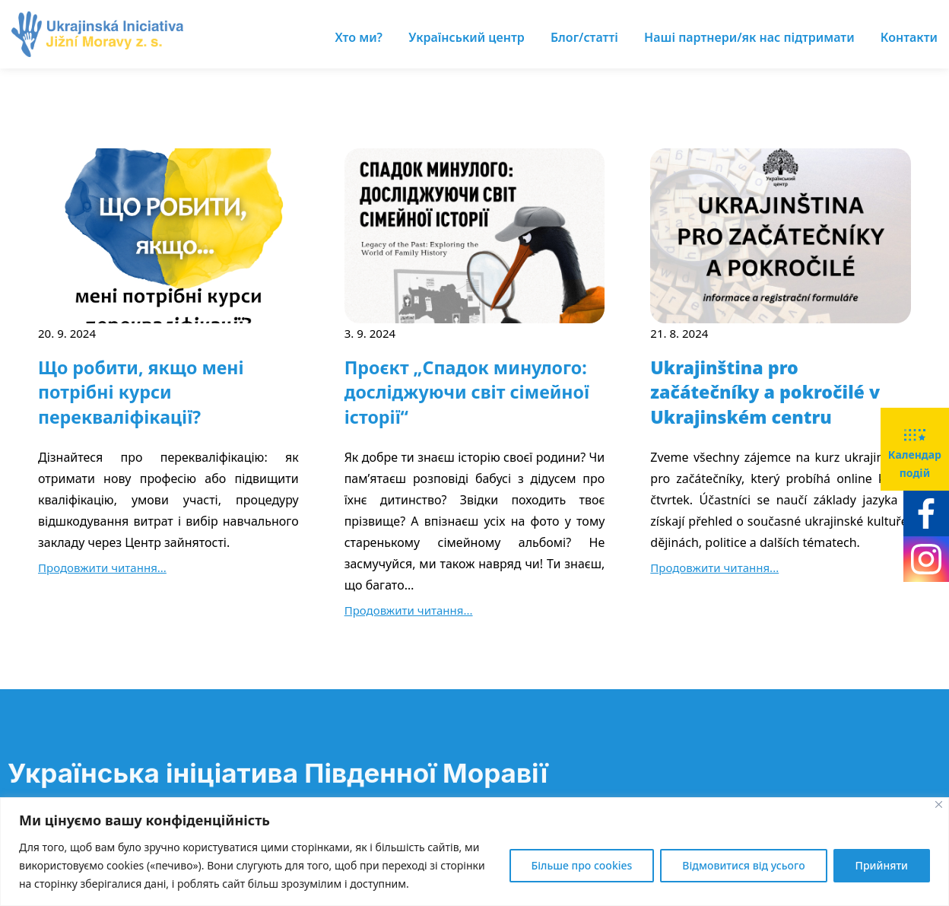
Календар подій (914, 448)
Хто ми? (358, 37)
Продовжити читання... (102, 567)
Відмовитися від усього (743, 865)
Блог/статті (584, 37)
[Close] (938, 804)
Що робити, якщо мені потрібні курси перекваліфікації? (141, 392)
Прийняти (881, 865)
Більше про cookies (582, 865)
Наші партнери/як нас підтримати (749, 37)
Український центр (466, 37)
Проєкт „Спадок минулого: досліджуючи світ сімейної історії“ (466, 392)
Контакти (909, 37)
